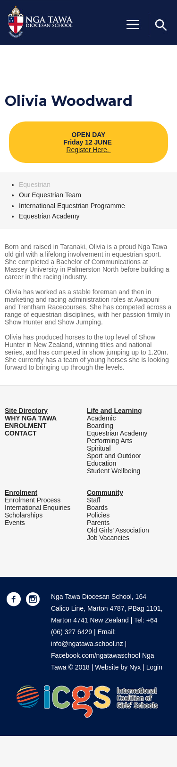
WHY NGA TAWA (31, 418)
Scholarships (23, 515)
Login (154, 667)
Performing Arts (109, 440)
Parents (98, 522)
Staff (94, 500)
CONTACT (20, 433)
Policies (98, 515)
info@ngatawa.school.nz (87, 643)
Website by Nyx (118, 667)
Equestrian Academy (49, 216)
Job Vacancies (108, 537)
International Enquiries (37, 507)
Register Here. (88, 149)
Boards (97, 507)
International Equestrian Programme (72, 206)
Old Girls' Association (118, 530)
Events (15, 522)
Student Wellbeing (113, 471)
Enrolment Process (32, 500)
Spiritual (99, 448)
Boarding (100, 425)
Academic (101, 418)
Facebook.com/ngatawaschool (95, 655)
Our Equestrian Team (50, 195)
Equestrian (35, 184)
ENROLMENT (26, 425)
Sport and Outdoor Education (114, 459)
